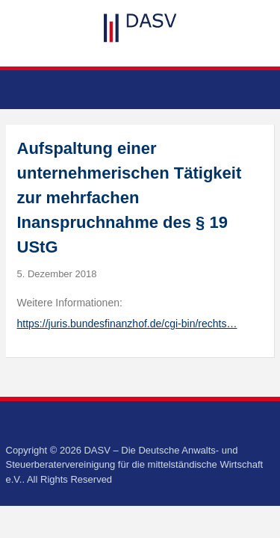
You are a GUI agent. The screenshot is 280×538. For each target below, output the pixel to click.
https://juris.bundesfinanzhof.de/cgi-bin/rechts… (127, 324)
